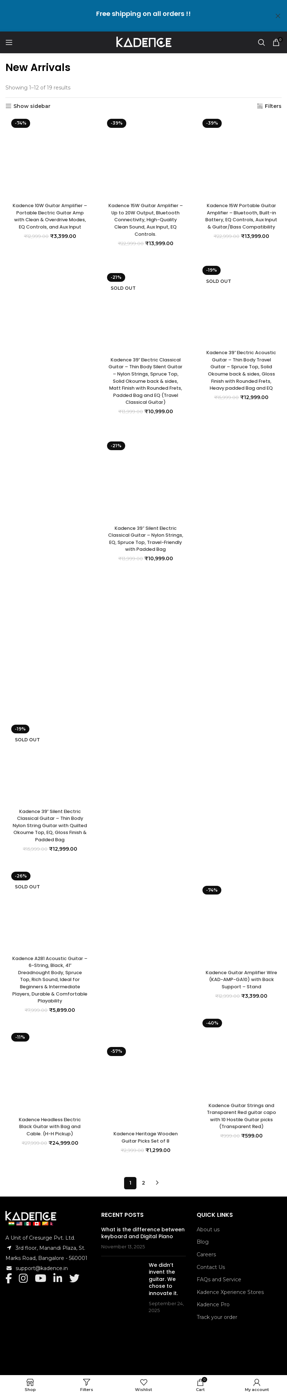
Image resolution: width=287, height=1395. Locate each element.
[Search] (261, 42)
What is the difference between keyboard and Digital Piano (143, 1226)
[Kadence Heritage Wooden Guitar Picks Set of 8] (143, 1086)
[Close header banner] (278, 16)
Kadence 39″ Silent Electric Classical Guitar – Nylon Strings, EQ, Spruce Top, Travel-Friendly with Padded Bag (143, 1003)
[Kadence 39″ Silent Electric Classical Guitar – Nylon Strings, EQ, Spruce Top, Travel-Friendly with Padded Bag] (143, 710)
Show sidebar (31, 106)
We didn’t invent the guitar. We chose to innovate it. (163, 1272)
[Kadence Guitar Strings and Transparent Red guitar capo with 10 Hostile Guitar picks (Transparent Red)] (239, 1058)
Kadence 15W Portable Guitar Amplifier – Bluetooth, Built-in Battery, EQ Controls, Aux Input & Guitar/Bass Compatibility (239, 221)
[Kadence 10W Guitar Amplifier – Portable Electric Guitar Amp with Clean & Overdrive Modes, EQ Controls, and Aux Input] (47, 387)
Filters (273, 106)
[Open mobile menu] (9, 42)
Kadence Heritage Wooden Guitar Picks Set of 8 (143, 1139)
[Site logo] (143, 42)
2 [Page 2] (143, 1176)
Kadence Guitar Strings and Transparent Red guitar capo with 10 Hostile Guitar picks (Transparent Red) (239, 1118)
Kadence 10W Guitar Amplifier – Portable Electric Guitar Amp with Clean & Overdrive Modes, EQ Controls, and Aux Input (48, 680)
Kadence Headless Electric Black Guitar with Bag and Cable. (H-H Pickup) (48, 1128)
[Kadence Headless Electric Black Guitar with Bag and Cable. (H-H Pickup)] (47, 1072)
